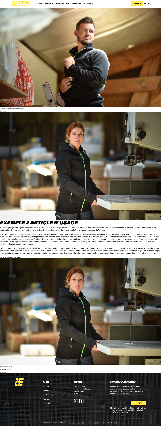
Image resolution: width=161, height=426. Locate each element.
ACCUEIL (38, 3)
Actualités (47, 403)
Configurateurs (48, 395)
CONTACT (135, 4)
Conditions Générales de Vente (106, 423)
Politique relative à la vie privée (80, 423)
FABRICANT (76, 3)
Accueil (46, 387)
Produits (46, 391)
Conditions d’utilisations (58, 423)
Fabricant (46, 399)
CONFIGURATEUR (62, 3)
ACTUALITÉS (89, 3)
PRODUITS (49, 3)
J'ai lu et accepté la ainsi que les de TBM (129, 410)
